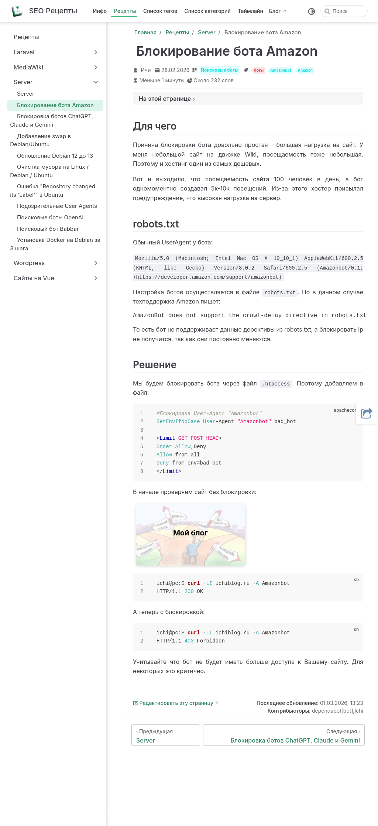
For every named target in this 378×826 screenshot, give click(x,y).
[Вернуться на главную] (43, 11)
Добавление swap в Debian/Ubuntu (40, 140)
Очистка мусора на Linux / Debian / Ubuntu (49, 171)
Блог (275, 11)
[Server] (165, 736)
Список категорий (208, 11)
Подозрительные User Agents (53, 205)
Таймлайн (250, 11)
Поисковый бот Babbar (44, 228)
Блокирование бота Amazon (52, 105)
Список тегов (160, 11)
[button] (367, 413)
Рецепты (125, 11)
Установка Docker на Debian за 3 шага (55, 244)
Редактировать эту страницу (173, 704)
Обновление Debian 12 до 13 (51, 155)
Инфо (100, 11)
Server (22, 93)
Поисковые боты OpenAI (46, 217)
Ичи (146, 70)
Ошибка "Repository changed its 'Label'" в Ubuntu (52, 190)
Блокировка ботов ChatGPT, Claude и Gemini (51, 120)
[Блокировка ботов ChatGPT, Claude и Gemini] (284, 736)
